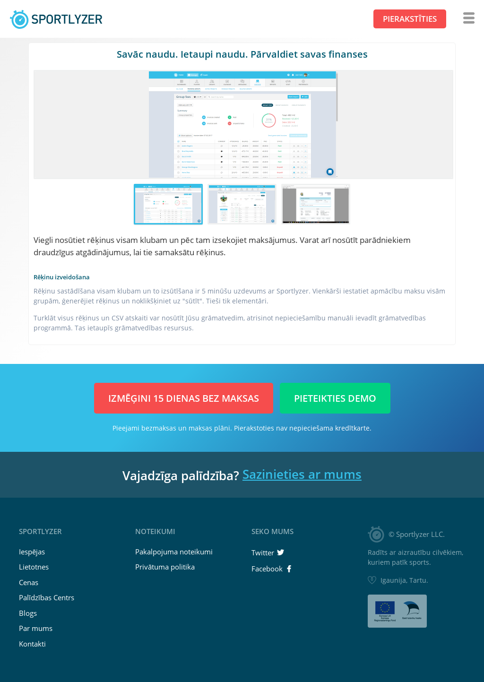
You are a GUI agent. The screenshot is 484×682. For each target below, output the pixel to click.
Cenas (28, 582)
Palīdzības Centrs (46, 597)
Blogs (28, 613)
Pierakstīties (410, 18)
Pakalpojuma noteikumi (174, 551)
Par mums (35, 628)
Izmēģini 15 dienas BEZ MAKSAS (183, 398)
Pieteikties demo (335, 398)
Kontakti (32, 643)
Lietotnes (34, 566)
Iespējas (32, 551)
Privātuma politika (165, 566)
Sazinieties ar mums (302, 474)
